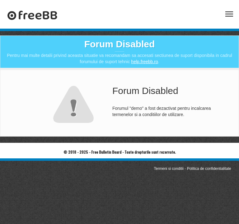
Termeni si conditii (169, 168)
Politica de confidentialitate (209, 168)
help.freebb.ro (144, 61)
